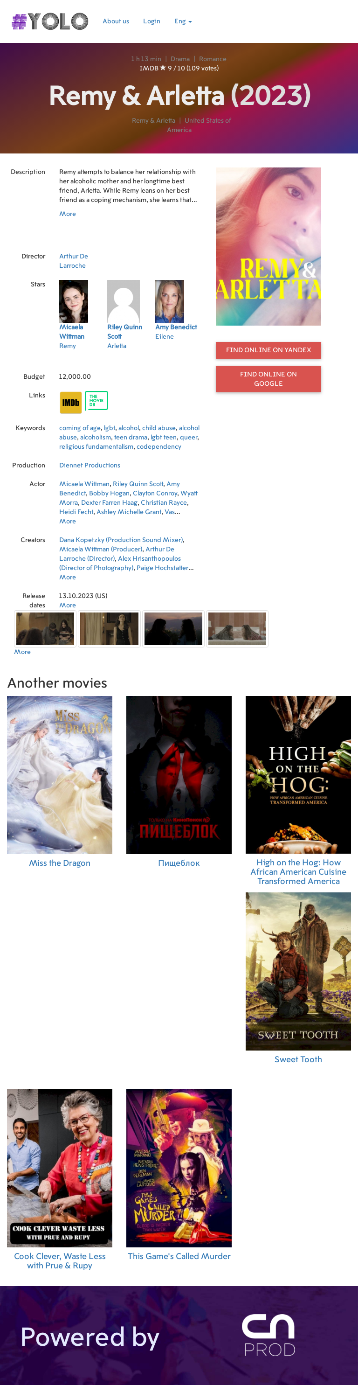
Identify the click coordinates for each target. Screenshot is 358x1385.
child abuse (159, 428)
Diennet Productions (89, 465)
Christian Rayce (164, 503)
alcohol (128, 428)
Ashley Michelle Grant (128, 512)
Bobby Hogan (109, 493)
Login (151, 21)
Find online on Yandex (268, 350)
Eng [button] (183, 21)
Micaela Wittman (84, 484)
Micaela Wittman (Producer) (100, 549)
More (67, 214)
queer (188, 437)
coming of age (80, 428)
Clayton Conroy (155, 493)
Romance (213, 59)
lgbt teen (164, 437)
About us (116, 21)
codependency (159, 447)
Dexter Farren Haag (109, 503)
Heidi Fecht (76, 512)
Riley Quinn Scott (138, 484)
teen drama (130, 437)
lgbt (109, 428)
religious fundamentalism (96, 447)
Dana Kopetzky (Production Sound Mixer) (121, 540)
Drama (180, 59)
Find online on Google (268, 379)
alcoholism (95, 437)
